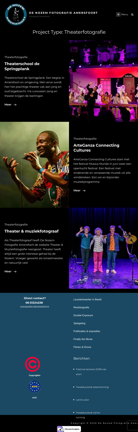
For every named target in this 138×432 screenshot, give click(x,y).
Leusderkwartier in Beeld (87, 299)
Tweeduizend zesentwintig (92, 387)
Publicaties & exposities (86, 331)
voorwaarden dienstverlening (34, 306)
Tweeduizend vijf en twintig (88, 413)
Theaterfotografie (16, 57)
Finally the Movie (83, 339)
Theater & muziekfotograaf (31, 231)
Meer (10, 104)
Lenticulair (82, 399)
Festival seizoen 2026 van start (91, 370)
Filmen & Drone (82, 347)
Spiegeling (79, 323)
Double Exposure (83, 315)
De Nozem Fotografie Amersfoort (63, 13)
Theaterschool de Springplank (21, 66)
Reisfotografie (81, 307)
